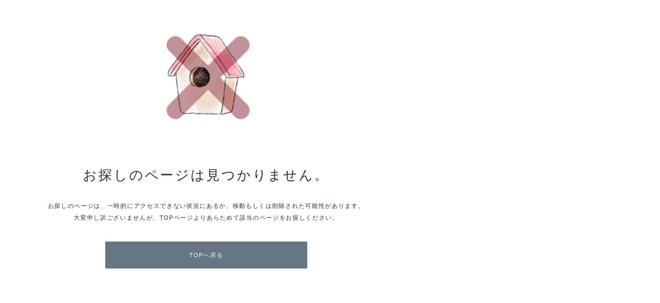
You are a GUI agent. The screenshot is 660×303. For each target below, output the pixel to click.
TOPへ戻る (206, 255)
